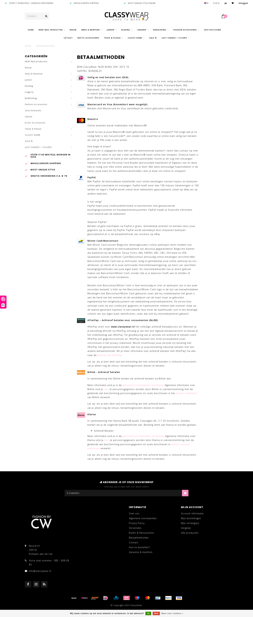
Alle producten (189, 532)
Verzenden (135, 527)
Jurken (110, 30)
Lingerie (141, 30)
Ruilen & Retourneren (141, 532)
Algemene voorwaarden (143, 518)
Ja (148, 613)
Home (31, 30)
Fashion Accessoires (185, 30)
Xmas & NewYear (90, 30)
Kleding (125, 30)
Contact (133, 542)
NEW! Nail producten (51, 30)
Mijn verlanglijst (190, 523)
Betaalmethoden (139, 537)
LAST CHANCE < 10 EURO (174, 38)
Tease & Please (112, 38)
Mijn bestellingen (191, 518)
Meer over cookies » (172, 613)
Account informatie (192, 513)
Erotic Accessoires (88, 38)
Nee (156, 613)
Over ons (134, 513)
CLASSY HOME (135, 38)
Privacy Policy (137, 523)
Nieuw (73, 30)
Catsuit (68, 38)
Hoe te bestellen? (139, 547)
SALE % (153, 38)
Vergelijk (186, 527)
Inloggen (243, 3)
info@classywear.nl (40, 571)
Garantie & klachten (140, 552)
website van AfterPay (109, 355)
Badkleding (159, 30)
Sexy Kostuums (212, 30)
